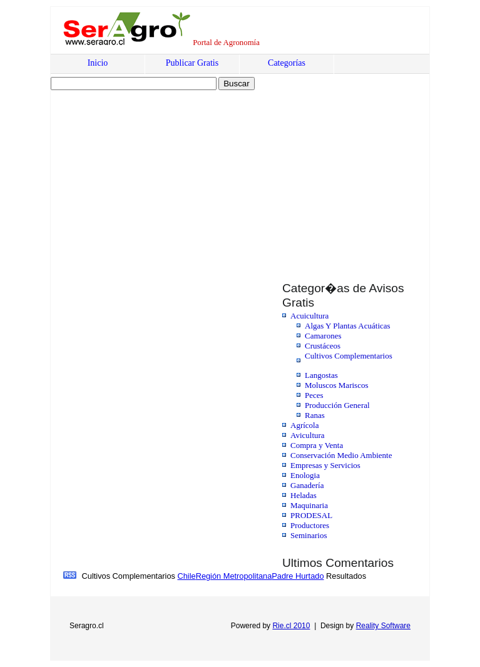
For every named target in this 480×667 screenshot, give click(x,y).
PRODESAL (311, 515)
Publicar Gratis (192, 63)
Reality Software (383, 625)
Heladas (303, 495)
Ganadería (307, 485)
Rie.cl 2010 (291, 625)
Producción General (337, 405)
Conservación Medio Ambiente (341, 455)
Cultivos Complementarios (348, 355)
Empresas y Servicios (325, 465)
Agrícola (304, 425)
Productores (309, 525)
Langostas (321, 375)
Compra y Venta (316, 445)
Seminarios (308, 535)
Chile (186, 576)
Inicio (98, 63)
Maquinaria (309, 505)
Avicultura (307, 435)
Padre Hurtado (298, 576)
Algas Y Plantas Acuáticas (348, 325)
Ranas (315, 415)
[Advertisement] (158, 173)
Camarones (323, 335)
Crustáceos (322, 345)
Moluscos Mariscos (336, 385)
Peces (314, 395)
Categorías (286, 63)
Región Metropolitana (234, 576)
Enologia (305, 475)
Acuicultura (309, 315)
